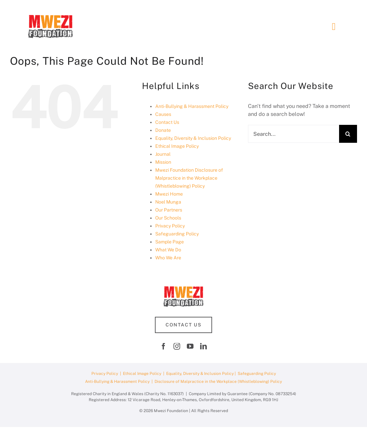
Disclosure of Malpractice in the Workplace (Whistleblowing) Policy (218, 381)
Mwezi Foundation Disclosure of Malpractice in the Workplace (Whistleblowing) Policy (189, 178)
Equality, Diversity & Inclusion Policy (193, 138)
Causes (163, 114)
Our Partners (168, 210)
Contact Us (167, 122)
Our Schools (168, 217)
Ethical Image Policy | (144, 373)
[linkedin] (203, 346)
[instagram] (177, 346)
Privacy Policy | (107, 373)
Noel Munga (168, 202)
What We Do (168, 249)
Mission (163, 162)
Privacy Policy (170, 225)
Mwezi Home (169, 194)
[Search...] (293, 134)
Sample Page (169, 241)
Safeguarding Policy (177, 233)
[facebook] (163, 346)
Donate (163, 130)
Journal (163, 154)
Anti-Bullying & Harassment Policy (191, 106)
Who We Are (168, 257)
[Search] (348, 134)
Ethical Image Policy (177, 146)
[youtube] (190, 346)
